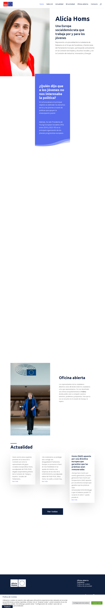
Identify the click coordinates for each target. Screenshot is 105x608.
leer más (15, 481)
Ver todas (52, 512)
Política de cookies (83, 584)
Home (42, 4)
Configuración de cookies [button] (81, 603)
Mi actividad (70, 4)
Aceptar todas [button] (96, 603)
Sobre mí (49, 4)
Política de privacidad (84, 586)
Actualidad (59, 4)
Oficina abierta (82, 4)
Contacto (94, 4)
